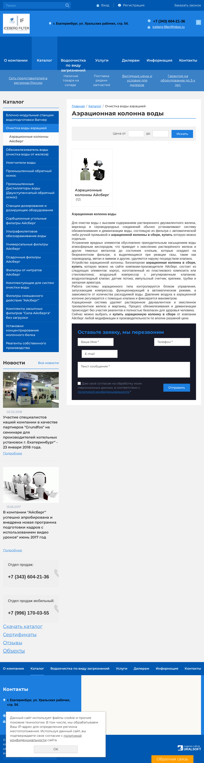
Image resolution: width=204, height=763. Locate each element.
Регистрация (134, 5)
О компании (16, 60)
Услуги (102, 60)
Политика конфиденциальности (30, 758)
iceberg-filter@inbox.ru (169, 27)
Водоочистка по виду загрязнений (73, 63)
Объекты (14, 651)
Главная (78, 106)
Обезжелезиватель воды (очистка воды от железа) (27, 152)
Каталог (44, 60)
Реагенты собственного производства (26, 345)
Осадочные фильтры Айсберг (23, 259)
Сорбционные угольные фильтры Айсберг (26, 221)
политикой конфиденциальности (103, 392)
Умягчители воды (21, 163)
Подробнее (12, 453)
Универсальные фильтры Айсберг (27, 246)
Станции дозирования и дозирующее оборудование (29, 208)
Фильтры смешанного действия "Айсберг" (24, 298)
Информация (159, 60)
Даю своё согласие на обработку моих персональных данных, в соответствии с (110, 388)
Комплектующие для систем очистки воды (30, 285)
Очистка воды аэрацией (26, 128)
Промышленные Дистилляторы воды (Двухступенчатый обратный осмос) (30, 190)
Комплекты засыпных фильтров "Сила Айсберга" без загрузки (28, 313)
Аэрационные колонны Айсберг (28, 139)
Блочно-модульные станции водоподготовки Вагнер (30, 117)
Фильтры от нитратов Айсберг (24, 272)
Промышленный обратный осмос (29, 173)
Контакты (188, 60)
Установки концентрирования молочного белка (22, 330)
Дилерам (131, 60)
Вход (105, 5)
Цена (117, 133)
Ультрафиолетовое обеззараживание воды (26, 233)
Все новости (48, 363)
